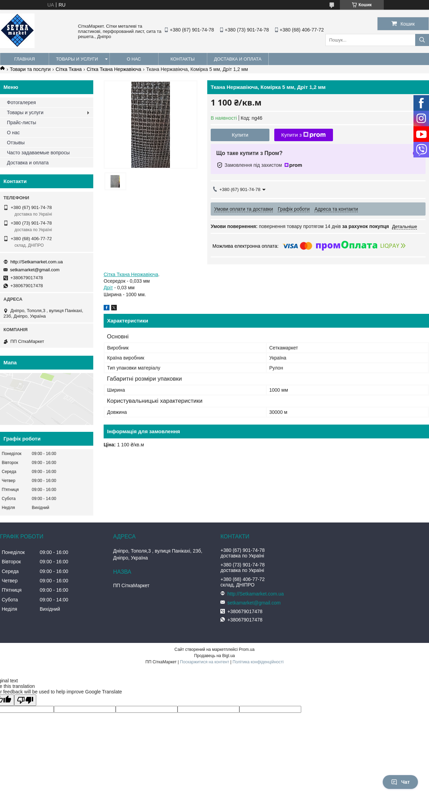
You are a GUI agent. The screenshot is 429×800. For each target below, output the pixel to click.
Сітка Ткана (69, 69)
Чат (400, 782)
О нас (134, 59)
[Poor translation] (25, 700)
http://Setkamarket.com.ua (36, 261)
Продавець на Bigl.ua (214, 655)
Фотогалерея (21, 102)
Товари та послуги (30, 69)
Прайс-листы (21, 122)
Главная (24, 59)
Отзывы (16, 142)
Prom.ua (247, 649)
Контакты (182, 59)
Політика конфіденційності (258, 662)
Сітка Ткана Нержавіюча (114, 69)
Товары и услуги (77, 59)
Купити (240, 135)
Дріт (108, 287)
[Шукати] (422, 40)
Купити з (303, 135)
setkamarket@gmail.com (34, 269)
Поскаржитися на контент (204, 662)
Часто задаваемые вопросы (38, 152)
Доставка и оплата (237, 59)
